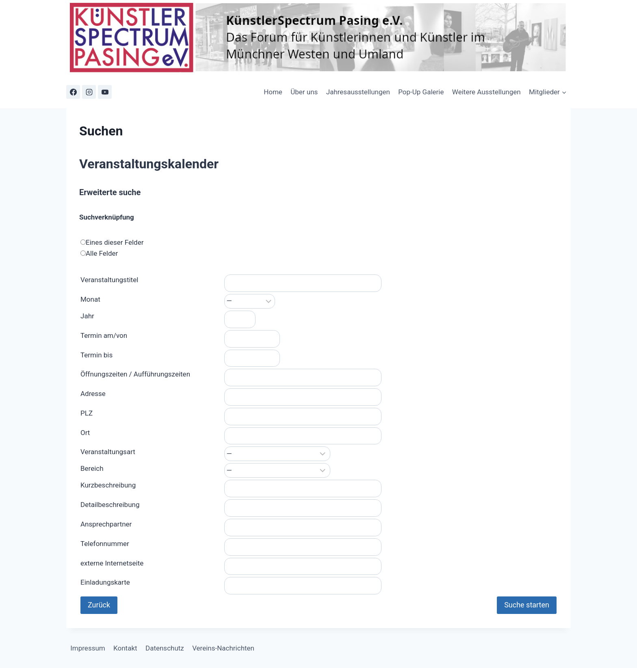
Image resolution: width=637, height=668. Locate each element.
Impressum (87, 648)
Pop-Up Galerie (421, 92)
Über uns (304, 92)
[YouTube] (105, 92)
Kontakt (125, 648)
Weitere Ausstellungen (486, 92)
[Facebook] (73, 92)
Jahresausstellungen (358, 92)
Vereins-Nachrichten (223, 648)
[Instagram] (89, 92)
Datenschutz (164, 648)
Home (273, 92)
